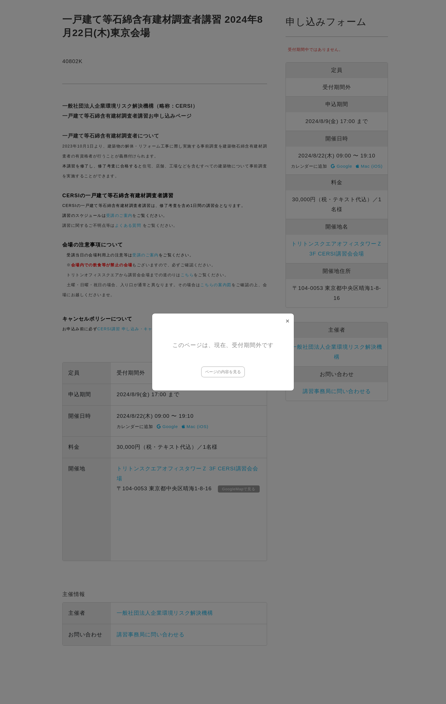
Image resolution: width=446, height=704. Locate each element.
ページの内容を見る (223, 371)
